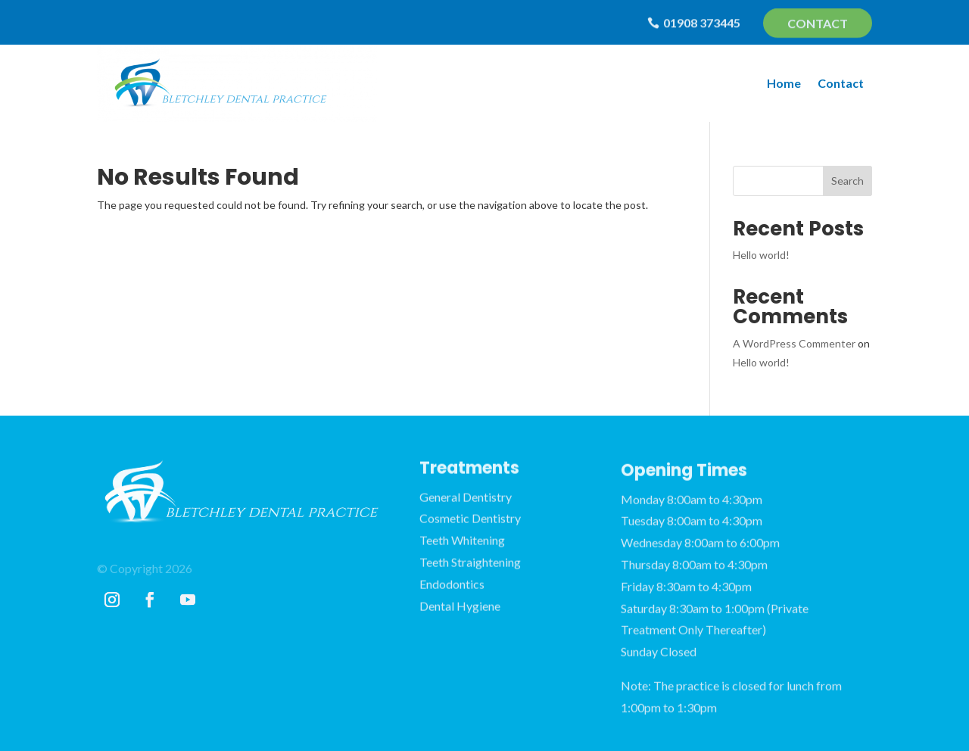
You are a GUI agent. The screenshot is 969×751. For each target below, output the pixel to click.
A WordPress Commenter (794, 343)
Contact (817, 24)
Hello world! (761, 254)
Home (784, 83)
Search (847, 180)
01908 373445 (701, 23)
